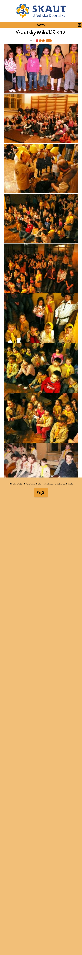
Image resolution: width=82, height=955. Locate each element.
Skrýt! (41, 493)
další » (49, 41)
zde (71, 484)
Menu (59, 25)
